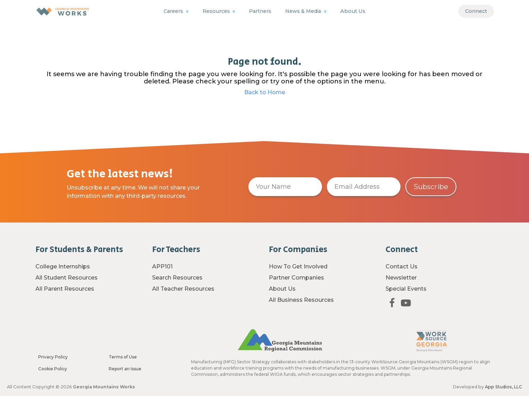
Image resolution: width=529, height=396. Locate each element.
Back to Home (264, 92)
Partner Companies (296, 277)
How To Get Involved (298, 266)
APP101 (162, 266)
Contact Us (402, 266)
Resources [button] (216, 11)
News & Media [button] (303, 11)
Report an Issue (125, 368)
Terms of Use (123, 356)
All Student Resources (66, 277)
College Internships (62, 266)
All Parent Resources (64, 288)
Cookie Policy (52, 368)
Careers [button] (174, 11)
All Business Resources (301, 300)
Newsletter (401, 277)
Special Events (406, 288)
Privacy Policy (53, 356)
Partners (260, 11)
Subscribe (431, 187)
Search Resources (177, 277)
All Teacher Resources (183, 288)
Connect (476, 11)
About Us (352, 11)
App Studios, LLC (503, 386)
